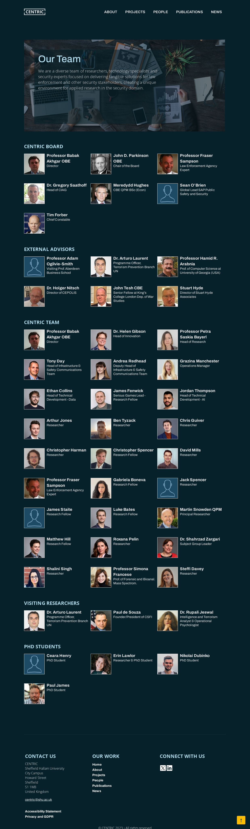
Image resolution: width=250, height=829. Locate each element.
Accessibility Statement (43, 811)
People (160, 12)
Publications (189, 12)
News (216, 12)
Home (96, 764)
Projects (135, 12)
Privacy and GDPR (39, 816)
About (110, 12)
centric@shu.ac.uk (38, 799)
